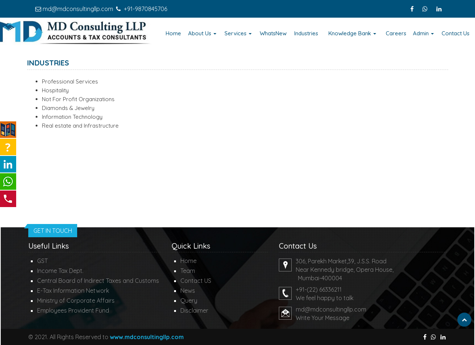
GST (42, 260)
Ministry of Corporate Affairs (76, 300)
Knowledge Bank (352, 33)
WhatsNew (273, 33)
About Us (202, 33)
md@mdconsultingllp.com (78, 9)
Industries (306, 33)
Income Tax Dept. (60, 270)
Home (173, 33)
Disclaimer (194, 310)
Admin (423, 33)
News (187, 290)
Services (238, 33)
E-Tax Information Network (73, 290)
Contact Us (455, 33)
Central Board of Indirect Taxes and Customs (98, 280)
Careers (396, 33)
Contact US (195, 280)
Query (188, 300)
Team (187, 270)
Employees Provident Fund (73, 310)
